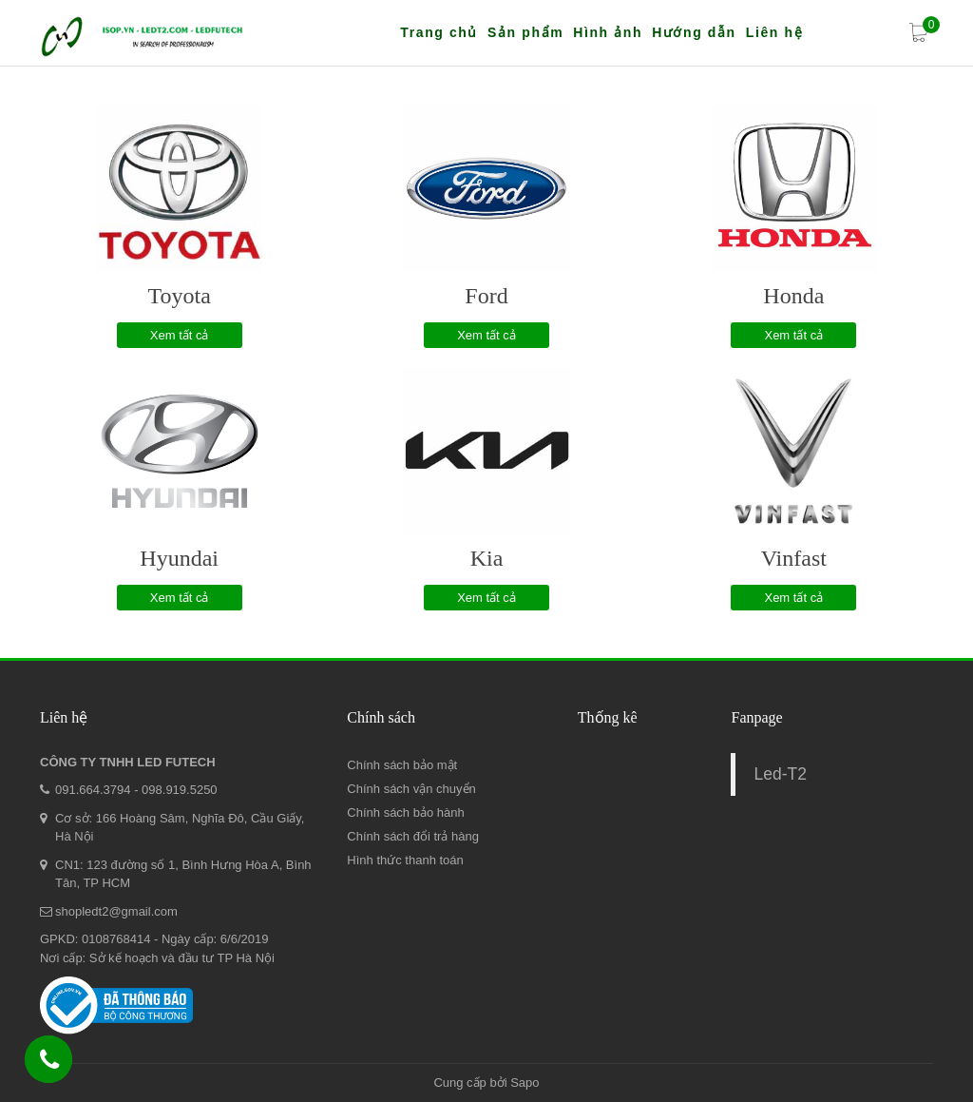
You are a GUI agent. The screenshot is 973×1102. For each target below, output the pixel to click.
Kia (487, 558)
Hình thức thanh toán (405, 860)
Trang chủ (439, 32)
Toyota (179, 295)
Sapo (524, 1082)
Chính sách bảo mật (402, 765)
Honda (793, 295)
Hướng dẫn (694, 32)
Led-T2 (780, 773)
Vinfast (794, 558)
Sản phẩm (525, 32)
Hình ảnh (607, 32)
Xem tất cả (179, 335)
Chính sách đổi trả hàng (413, 836)
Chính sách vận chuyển (411, 789)
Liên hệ (774, 32)
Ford (486, 295)
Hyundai (179, 558)
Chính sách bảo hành (405, 812)
